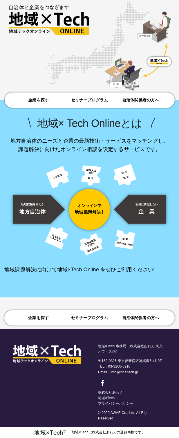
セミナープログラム (89, 100)
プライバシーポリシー (115, 403)
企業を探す (38, 100)
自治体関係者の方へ (140, 100)
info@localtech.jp (124, 372)
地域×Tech (106, 398)
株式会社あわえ (110, 392)
